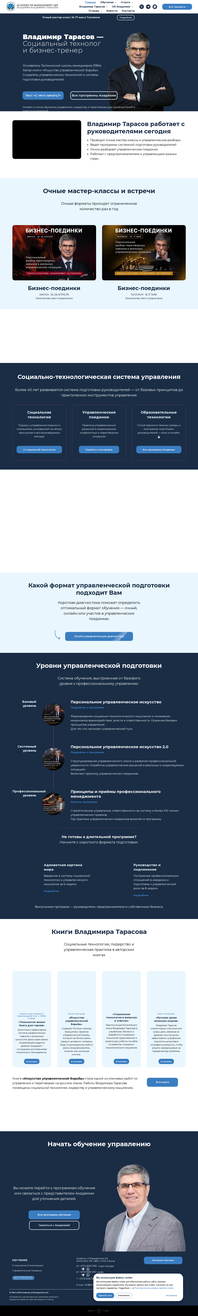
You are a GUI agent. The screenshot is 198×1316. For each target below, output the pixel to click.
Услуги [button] (126, 2)
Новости (111, 10)
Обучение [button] (107, 2)
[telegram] (148, 6)
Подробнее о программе (87, 707)
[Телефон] (141, 6)
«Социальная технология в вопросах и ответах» (121, 1017)
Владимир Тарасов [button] (92, 6)
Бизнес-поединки (54, 288)
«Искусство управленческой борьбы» (76, 1020)
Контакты (128, 10)
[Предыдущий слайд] (8, 1019)
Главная (90, 2)
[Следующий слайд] (189, 1019)
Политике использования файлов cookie (154, 1288)
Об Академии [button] (121, 6)
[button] (43, 95)
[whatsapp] (155, 6)
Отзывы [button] (94, 10)
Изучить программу (84, 802)
